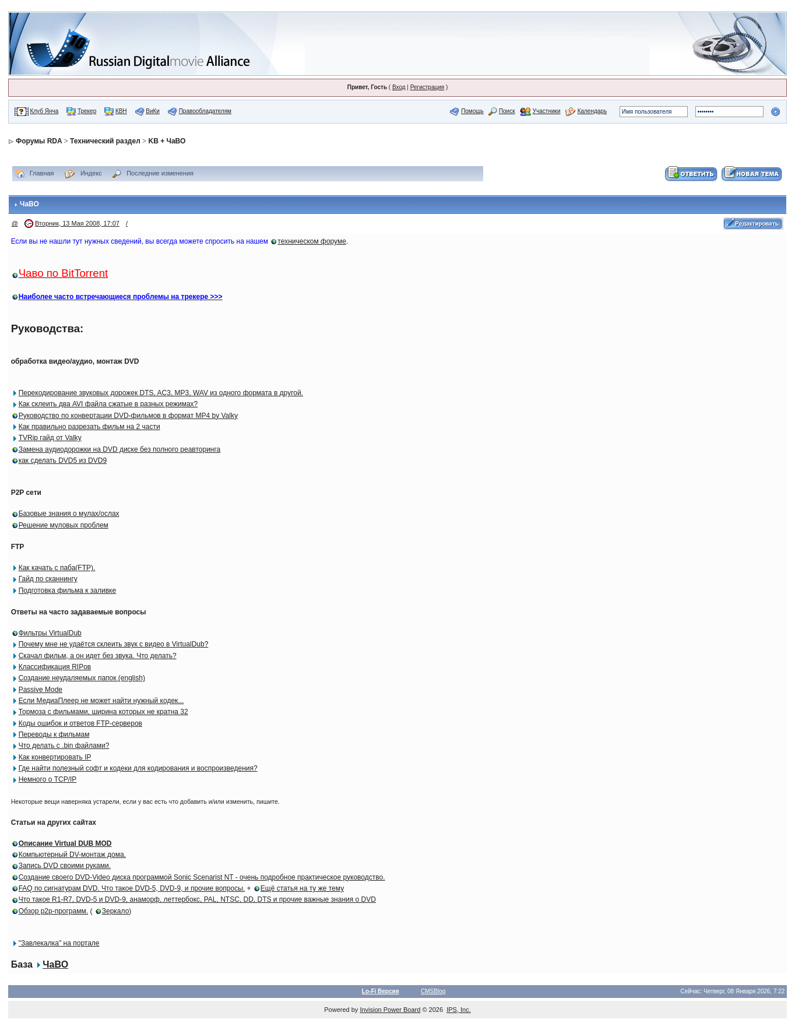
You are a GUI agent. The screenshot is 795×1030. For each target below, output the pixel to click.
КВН (121, 111)
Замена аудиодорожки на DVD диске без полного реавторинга (120, 449)
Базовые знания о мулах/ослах (69, 513)
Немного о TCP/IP (48, 779)
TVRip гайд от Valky (50, 438)
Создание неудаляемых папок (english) (82, 678)
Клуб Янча (44, 111)
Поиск (507, 111)
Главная (42, 173)
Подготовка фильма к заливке (67, 590)
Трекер (87, 111)
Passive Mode (40, 690)
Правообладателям (205, 111)
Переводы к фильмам (54, 734)
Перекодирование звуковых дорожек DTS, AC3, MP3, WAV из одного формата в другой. (161, 393)
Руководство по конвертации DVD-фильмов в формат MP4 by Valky (128, 416)
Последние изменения (160, 173)
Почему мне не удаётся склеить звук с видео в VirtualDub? (114, 644)
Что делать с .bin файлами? (64, 745)
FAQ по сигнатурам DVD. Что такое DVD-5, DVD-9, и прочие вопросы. (132, 888)
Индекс (91, 173)
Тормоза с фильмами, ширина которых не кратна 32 (103, 712)
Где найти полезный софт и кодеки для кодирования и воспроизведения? (138, 768)
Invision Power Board (390, 1009)
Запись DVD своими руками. (65, 866)
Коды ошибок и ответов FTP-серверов (80, 723)
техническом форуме (311, 241)
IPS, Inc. (458, 1009)
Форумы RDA (39, 141)
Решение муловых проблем (63, 525)
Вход (399, 87)
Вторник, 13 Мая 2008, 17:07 (77, 223)
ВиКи (153, 111)
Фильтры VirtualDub (50, 633)
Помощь (472, 111)
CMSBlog (433, 991)
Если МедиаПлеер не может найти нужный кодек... (101, 701)
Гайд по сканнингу (48, 579)
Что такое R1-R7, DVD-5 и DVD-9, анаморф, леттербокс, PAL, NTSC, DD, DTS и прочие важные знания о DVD (197, 899)
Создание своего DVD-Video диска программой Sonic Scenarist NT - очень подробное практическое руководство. (202, 877)
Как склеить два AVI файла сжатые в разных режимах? (108, 404)
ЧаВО (55, 964)
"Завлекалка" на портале (59, 943)
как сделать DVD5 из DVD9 (63, 460)
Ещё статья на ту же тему (302, 888)
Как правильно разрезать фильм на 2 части (89, 427)
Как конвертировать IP (55, 757)
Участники (547, 111)
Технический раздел (105, 141)
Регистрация (427, 87)
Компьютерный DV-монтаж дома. (72, 854)
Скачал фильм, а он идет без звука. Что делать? (98, 656)
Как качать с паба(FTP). (57, 568)
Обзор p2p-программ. (53, 911)
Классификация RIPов (55, 667)
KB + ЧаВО (166, 141)
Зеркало (115, 911)
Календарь (592, 111)
